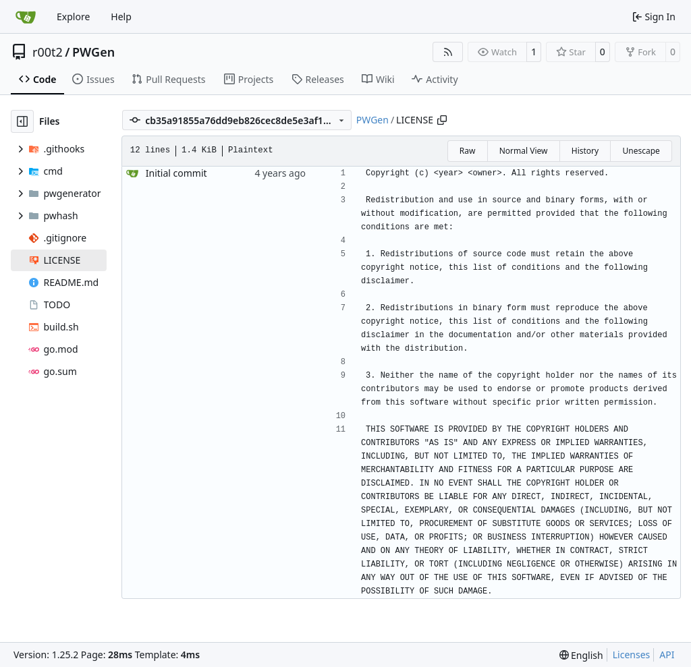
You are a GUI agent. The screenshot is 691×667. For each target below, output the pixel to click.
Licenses (632, 654)
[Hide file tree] (22, 121)
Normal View (523, 150)
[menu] (581, 655)
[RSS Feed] (448, 52)
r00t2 (47, 52)
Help (121, 16)
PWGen (93, 52)
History (585, 150)
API (666, 654)
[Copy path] (442, 120)
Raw (468, 150)
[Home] (26, 17)
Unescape (640, 150)
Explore (73, 16)
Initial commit (176, 173)
